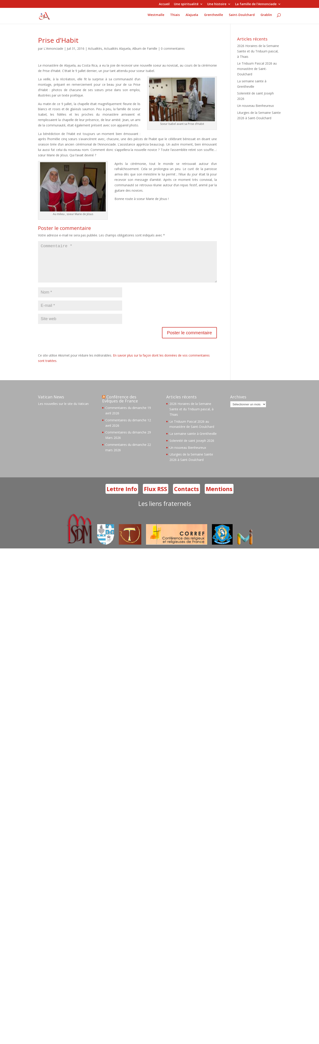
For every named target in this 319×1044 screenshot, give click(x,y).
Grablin (266, 17)
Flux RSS (155, 496)
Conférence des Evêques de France (120, 406)
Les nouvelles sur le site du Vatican (63, 411)
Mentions (219, 496)
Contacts (186, 496)
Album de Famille (144, 48)
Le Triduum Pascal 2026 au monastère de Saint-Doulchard (257, 68)
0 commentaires (173, 48)
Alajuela (192, 17)
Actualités (95, 48)
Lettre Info (122, 496)
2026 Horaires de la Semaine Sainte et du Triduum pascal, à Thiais (258, 51)
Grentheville (213, 17)
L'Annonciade (53, 48)
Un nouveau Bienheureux (255, 105)
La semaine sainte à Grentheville (193, 441)
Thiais (175, 17)
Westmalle (156, 17)
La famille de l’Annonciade (255, 4)
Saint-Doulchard (242, 17)
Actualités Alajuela (117, 48)
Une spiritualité (186, 4)
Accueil (164, 4)
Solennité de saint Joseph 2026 (191, 448)
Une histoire (216, 4)
